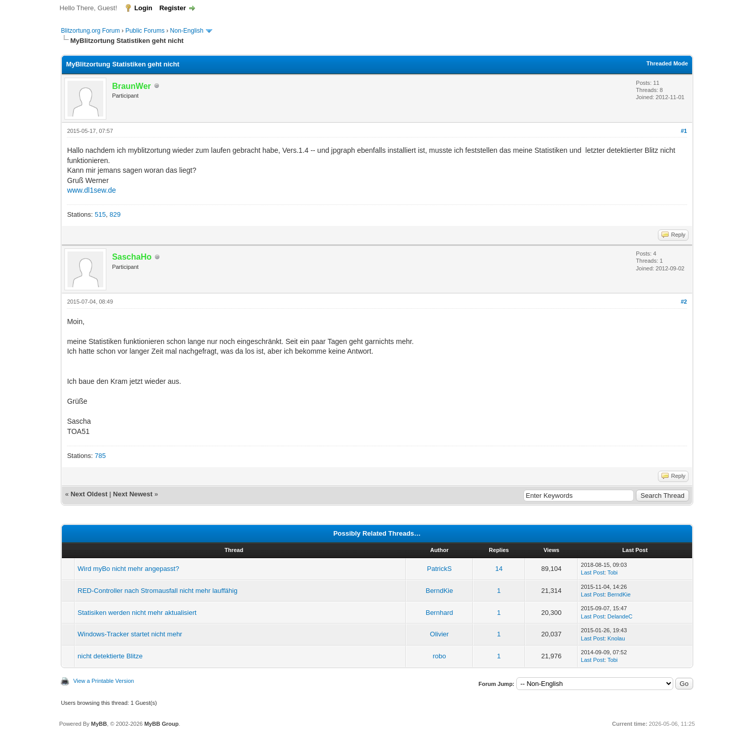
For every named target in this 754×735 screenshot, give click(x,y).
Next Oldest (89, 494)
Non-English (187, 30)
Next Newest (132, 494)
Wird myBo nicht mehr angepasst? (128, 568)
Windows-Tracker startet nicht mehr (130, 634)
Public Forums (145, 30)
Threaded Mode (667, 63)
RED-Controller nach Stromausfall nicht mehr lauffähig (158, 590)
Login (143, 8)
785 (100, 456)
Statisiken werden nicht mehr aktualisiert (137, 612)
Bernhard (439, 612)
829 (115, 214)
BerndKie (439, 590)
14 (498, 568)
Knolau (616, 638)
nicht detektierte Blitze (110, 656)
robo (439, 656)
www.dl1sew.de (91, 190)
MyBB (99, 724)
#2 (684, 301)
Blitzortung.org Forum (90, 30)
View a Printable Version (103, 681)
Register (172, 8)
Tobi (612, 572)
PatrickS (439, 568)
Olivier (439, 634)
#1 (684, 131)
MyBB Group (161, 724)
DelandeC (619, 616)
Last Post (592, 572)
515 (100, 214)
